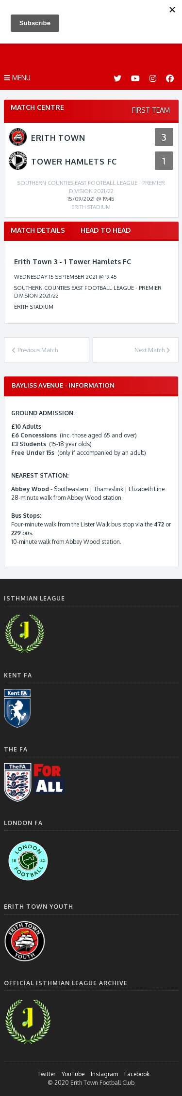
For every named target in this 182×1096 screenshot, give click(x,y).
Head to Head (106, 230)
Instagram (104, 1074)
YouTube (73, 1074)
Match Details (38, 230)
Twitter (46, 1074)
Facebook (136, 1074)
